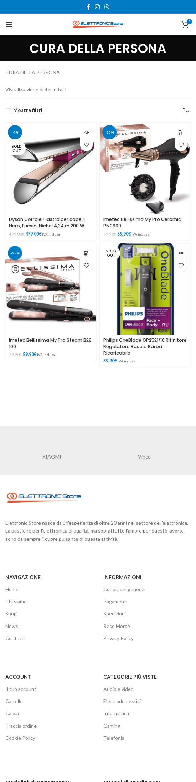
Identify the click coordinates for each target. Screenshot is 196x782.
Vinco (144, 457)
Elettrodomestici (122, 701)
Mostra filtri (27, 110)
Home (12, 589)
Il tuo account (20, 689)
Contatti (15, 638)
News (11, 626)
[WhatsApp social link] (107, 6)
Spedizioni (114, 613)
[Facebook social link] (88, 6)
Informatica (116, 713)
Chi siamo (16, 601)
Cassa (12, 713)
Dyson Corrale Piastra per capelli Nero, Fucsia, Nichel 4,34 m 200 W (47, 222)
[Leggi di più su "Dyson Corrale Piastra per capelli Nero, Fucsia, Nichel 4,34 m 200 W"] (86, 132)
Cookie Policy (20, 738)
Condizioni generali (124, 589)
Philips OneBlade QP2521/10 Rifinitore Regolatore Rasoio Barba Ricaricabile (145, 346)
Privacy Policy (118, 638)
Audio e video (118, 689)
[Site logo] (98, 24)
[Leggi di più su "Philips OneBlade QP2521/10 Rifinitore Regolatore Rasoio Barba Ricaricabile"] (181, 253)
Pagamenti (115, 601)
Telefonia (113, 738)
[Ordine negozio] (185, 110)
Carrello (14, 701)
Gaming (111, 726)
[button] (181, 132)
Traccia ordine (21, 726)
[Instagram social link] (97, 6)
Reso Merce (116, 626)
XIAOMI (51, 457)
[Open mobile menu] (9, 24)
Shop (11, 613)
